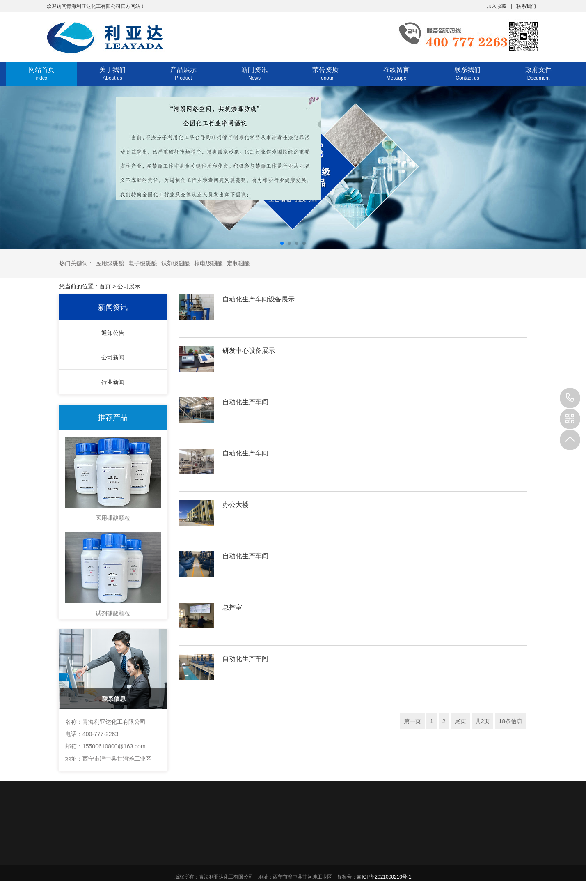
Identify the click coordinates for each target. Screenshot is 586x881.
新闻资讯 (254, 73)
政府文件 (538, 73)
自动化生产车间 (245, 401)
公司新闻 (112, 357)
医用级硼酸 (110, 263)
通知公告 (112, 332)
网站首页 (41, 73)
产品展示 (183, 73)
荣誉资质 (325, 73)
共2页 (482, 721)
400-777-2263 (570, 398)
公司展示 (128, 286)
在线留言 (396, 73)
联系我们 (526, 6)
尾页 (460, 721)
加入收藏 (496, 6)
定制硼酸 (238, 263)
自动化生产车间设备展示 (258, 299)
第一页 (412, 721)
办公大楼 (235, 504)
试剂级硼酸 (175, 263)
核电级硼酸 (208, 263)
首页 (105, 286)
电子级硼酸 (142, 263)
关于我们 (112, 73)
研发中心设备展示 (248, 350)
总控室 (232, 607)
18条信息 (510, 721)
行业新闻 (112, 382)
